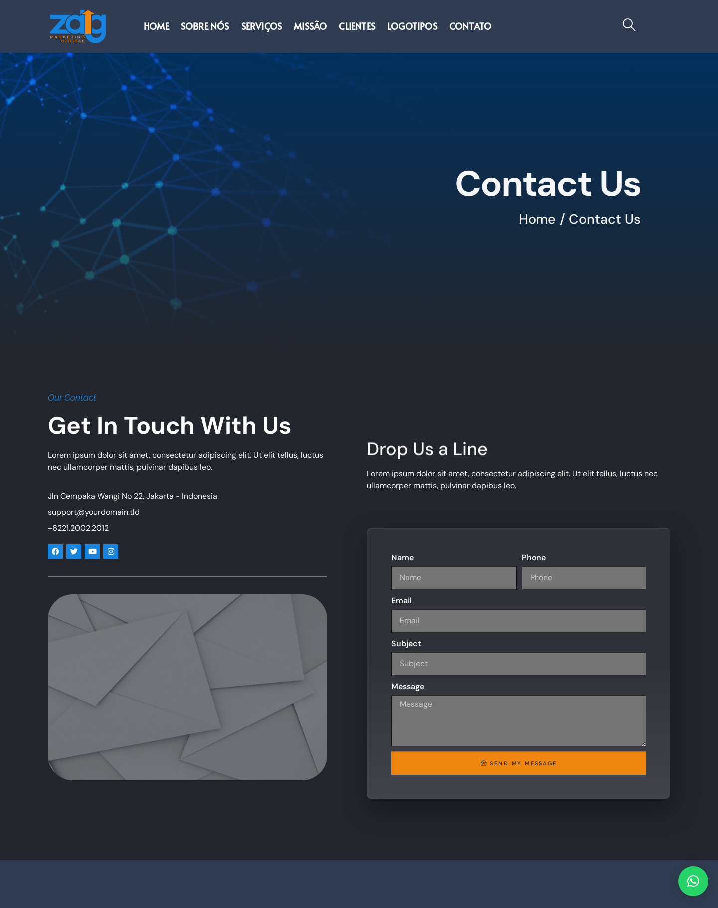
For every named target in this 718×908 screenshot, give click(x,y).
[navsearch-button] (629, 26)
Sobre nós (205, 26)
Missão (310, 26)
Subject (406, 860)
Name (402, 774)
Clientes (357, 26)
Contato (470, 26)
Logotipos (412, 26)
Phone (534, 774)
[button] (693, 881)
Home (156, 26)
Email (401, 817)
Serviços (261, 26)
